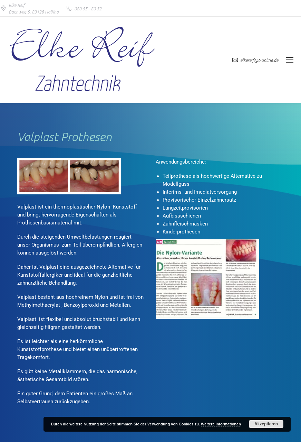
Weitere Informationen (221, 424)
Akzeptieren (266, 424)
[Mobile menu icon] (289, 59)
